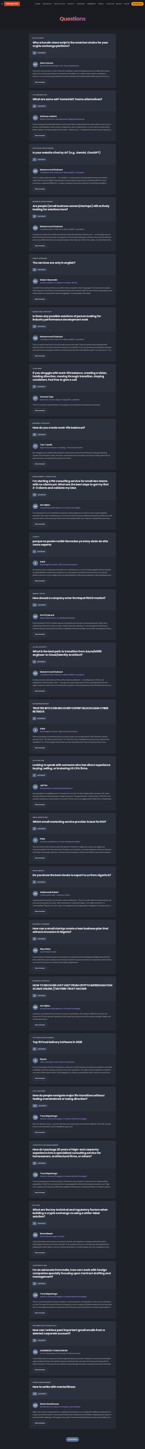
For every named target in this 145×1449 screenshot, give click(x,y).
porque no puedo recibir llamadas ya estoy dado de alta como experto (70, 543)
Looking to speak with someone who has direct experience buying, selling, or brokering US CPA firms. (71, 766)
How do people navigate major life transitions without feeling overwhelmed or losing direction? (68, 1097)
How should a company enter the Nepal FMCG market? (69, 598)
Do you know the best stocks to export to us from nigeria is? (72, 875)
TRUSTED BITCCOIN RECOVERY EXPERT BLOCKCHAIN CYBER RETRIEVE (70, 709)
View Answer (40, 82)
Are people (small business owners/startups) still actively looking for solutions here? (71, 207)
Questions (72, 19)
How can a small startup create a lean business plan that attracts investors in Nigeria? (70, 930)
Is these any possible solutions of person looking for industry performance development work (67, 317)
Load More (72, 1439)
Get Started (137, 4)
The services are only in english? (54, 263)
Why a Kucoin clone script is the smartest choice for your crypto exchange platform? (70, 44)
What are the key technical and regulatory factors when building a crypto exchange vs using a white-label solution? (70, 1213)
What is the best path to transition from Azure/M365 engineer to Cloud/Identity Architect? (67, 653)
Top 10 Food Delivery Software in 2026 (57, 1042)
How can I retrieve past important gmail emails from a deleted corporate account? (69, 1331)
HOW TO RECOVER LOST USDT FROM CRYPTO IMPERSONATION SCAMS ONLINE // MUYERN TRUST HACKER (72, 987)
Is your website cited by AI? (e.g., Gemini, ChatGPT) (66, 152)
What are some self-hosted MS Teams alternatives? (67, 99)
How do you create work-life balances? (59, 428)
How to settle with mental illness (54, 1387)
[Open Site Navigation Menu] (2, 4)
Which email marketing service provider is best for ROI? (69, 822)
